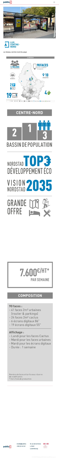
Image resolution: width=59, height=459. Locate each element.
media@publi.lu (21, 444)
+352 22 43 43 (21, 446)
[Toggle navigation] (54, 2)
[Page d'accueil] (7, 2)
